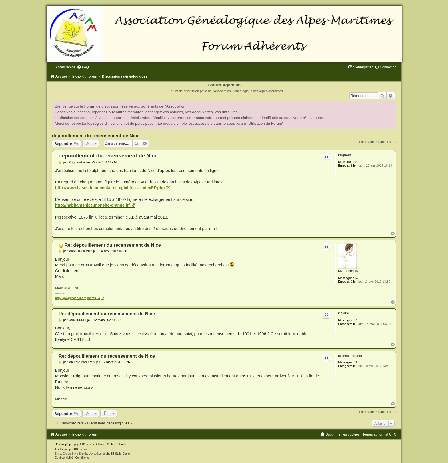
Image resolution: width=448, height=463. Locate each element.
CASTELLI (345, 313)
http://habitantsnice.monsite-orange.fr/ (92, 205)
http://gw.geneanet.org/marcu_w (77, 298)
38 (356, 362)
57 (356, 278)
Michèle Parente (350, 355)
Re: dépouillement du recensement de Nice (112, 245)
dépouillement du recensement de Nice (95, 135)
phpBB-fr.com (78, 449)
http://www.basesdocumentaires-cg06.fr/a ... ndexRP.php (110, 187)
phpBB (78, 444)
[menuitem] (83, 67)
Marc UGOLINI (348, 271)
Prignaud (345, 155)
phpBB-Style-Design (118, 453)
